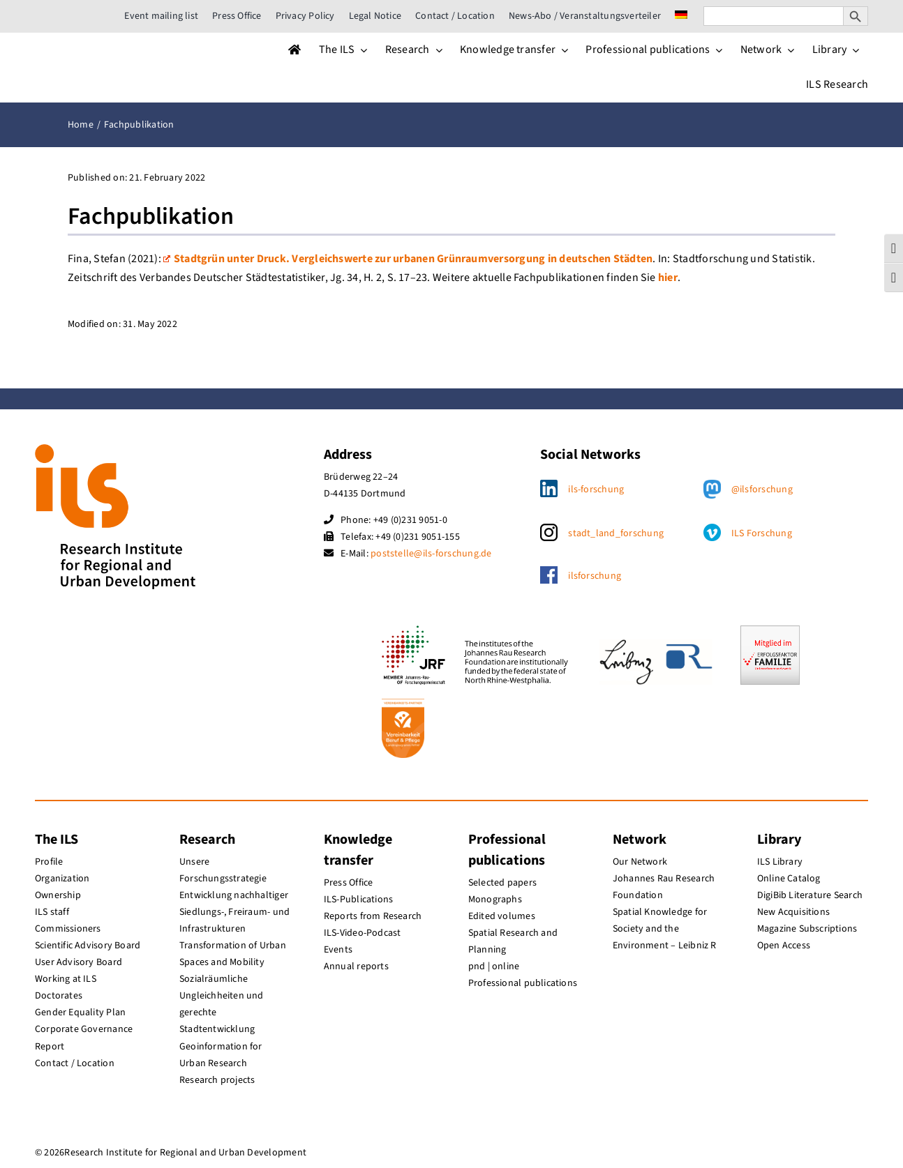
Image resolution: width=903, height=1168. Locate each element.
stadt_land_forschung (616, 533)
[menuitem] (681, 16)
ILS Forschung (761, 533)
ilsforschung (594, 576)
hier (668, 277)
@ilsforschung (762, 489)
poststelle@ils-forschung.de (431, 554)
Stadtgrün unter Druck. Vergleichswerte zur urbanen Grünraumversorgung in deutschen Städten (407, 258)
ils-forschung (596, 489)
